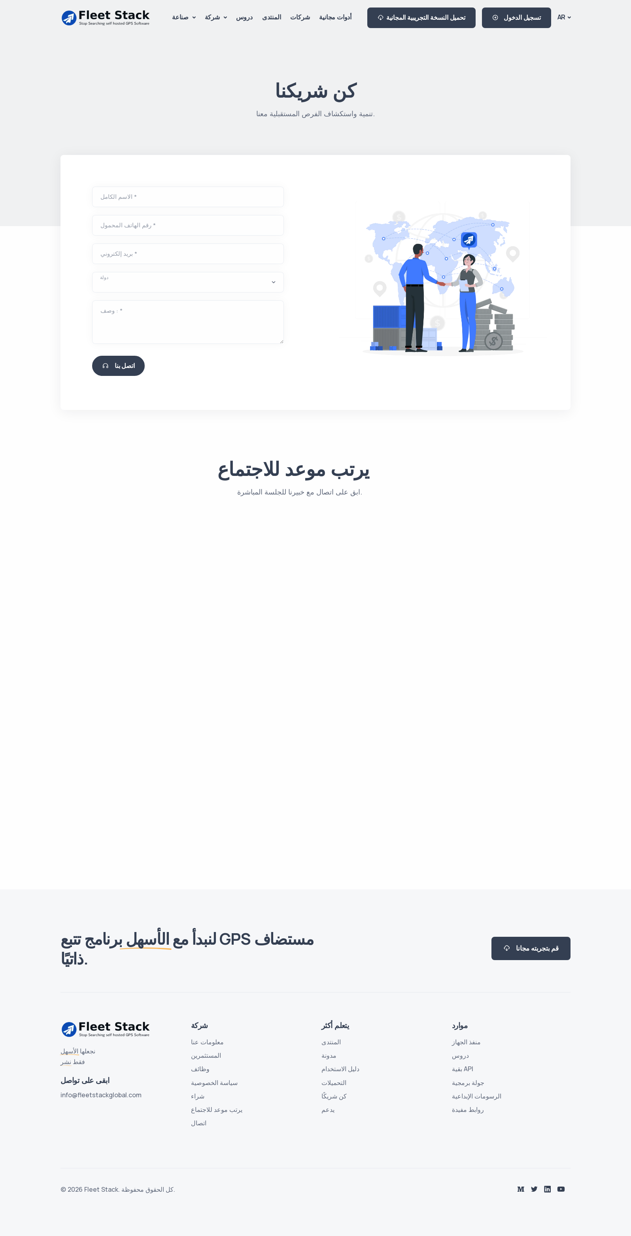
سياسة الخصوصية (214, 1082)
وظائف (200, 1068)
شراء (197, 1096)
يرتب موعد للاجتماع (216, 1109)
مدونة (328, 1055)
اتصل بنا (118, 365)
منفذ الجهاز (466, 1042)
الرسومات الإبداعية (476, 1096)
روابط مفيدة (468, 1109)
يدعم (327, 1109)
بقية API (462, 1068)
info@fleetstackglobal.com (101, 1095)
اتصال (198, 1123)
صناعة (181, 17)
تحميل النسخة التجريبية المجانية (421, 17)
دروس (244, 17)
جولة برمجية (468, 1082)
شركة (213, 17)
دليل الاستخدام (340, 1068)
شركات (300, 17)
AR (561, 17)
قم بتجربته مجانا (531, 948)
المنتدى (271, 17)
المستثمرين (206, 1055)
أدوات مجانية (335, 17)
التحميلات (333, 1082)
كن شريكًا (334, 1096)
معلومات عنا (207, 1042)
